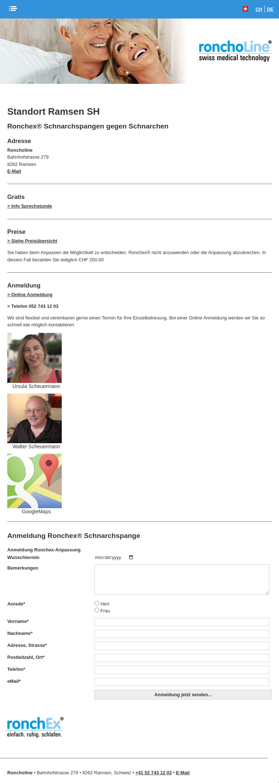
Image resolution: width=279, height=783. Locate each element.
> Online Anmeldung (29, 294)
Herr (101, 604)
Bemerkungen (22, 568)
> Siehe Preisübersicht (32, 241)
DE (270, 9)
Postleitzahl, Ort (25, 657)
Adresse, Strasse (27, 645)
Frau (102, 610)
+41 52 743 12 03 (154, 772)
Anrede (16, 604)
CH (258, 9)
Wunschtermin (23, 557)
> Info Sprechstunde (29, 206)
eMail (14, 681)
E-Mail (14, 171)
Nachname (20, 633)
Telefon (16, 669)
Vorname (18, 621)
